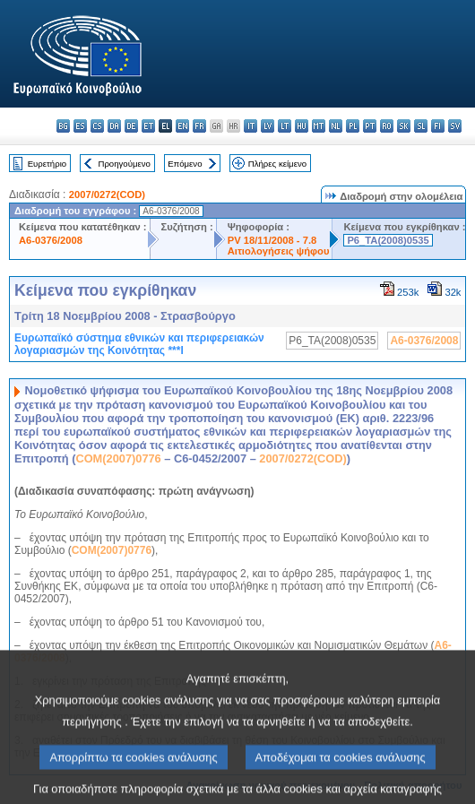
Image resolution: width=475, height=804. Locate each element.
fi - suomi (438, 126)
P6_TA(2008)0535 (387, 240)
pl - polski (352, 126)
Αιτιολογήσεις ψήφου (279, 251)
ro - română (386, 126)
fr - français (199, 126)
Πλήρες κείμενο (277, 164)
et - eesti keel (148, 126)
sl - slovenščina (421, 126)
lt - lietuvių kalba (284, 126)
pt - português (369, 126)
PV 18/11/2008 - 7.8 (272, 240)
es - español (80, 126)
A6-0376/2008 (50, 240)
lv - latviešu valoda (267, 126)
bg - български (63, 126)
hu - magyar (301, 126)
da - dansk (114, 126)
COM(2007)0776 (117, 458)
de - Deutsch (131, 126)
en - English (182, 126)
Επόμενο (185, 164)
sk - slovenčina (403, 126)
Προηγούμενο (124, 164)
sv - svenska (455, 126)
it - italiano (250, 126)
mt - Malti (318, 126)
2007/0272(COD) (107, 194)
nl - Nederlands (335, 126)
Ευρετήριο (47, 164)
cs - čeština (97, 126)
